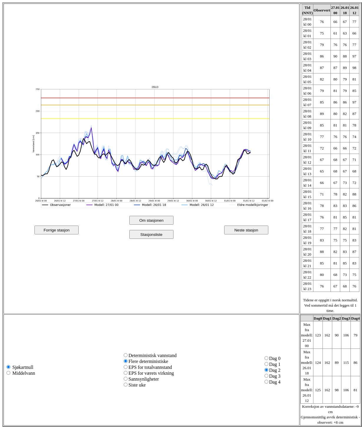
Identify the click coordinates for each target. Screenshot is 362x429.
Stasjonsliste (151, 234)
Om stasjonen (151, 220)
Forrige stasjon (57, 230)
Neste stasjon (246, 230)
